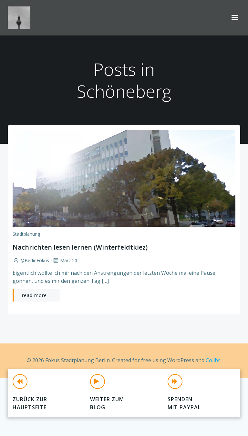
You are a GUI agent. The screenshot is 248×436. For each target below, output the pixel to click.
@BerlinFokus (31, 260)
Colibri (214, 360)
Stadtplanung (26, 234)
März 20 (64, 260)
